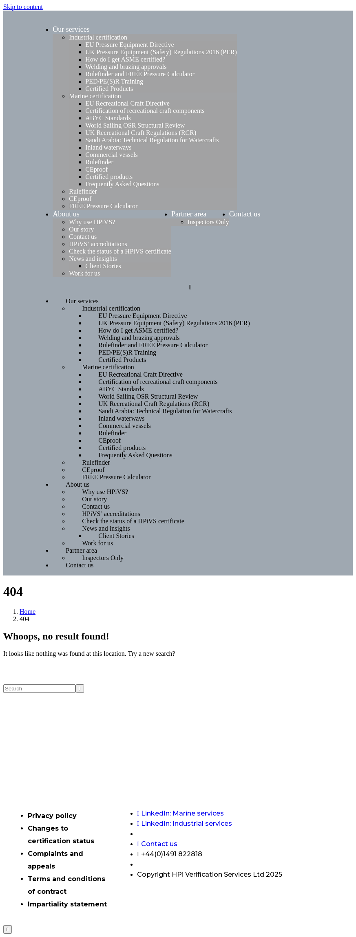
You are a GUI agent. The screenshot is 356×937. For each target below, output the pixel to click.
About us (66, 214)
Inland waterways (108, 147)
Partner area (188, 214)
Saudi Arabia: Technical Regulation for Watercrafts (152, 140)
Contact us (83, 236)
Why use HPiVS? (92, 221)
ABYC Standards (108, 118)
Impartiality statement (67, 904)
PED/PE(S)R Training (114, 81)
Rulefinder (99, 162)
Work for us (84, 273)
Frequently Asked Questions (122, 184)
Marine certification (95, 96)
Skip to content (23, 6)
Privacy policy (52, 816)
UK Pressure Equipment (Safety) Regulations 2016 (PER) (161, 52)
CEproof (96, 169)
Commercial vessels (111, 154)
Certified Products (109, 88)
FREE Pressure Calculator (103, 206)
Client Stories (103, 265)
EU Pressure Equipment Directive (129, 44)
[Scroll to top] (7, 929)
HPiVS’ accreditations (98, 243)
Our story (81, 229)
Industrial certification (98, 37)
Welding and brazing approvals (125, 66)
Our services (71, 29)
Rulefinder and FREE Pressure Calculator (140, 74)
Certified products (109, 176)
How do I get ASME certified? (125, 59)
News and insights (93, 258)
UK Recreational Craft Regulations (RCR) (140, 132)
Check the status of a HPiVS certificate (120, 251)
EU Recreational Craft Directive (127, 103)
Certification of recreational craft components (144, 110)
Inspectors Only (208, 221)
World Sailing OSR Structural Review (135, 125)
